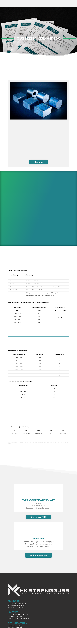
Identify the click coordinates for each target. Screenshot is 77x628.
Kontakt (38, 162)
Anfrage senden (38, 555)
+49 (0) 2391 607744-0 (20, 615)
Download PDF (38, 517)
